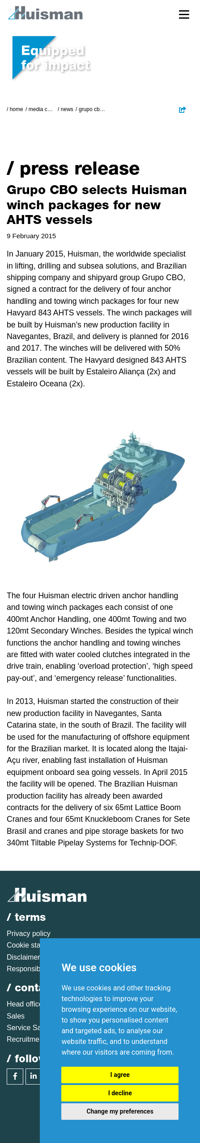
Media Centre (42, 109)
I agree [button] (120, 1074)
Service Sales (29, 1027)
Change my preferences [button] (120, 1111)
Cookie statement (35, 945)
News (67, 109)
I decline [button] (120, 1093)
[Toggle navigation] (184, 14)
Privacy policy (29, 933)
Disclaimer (23, 957)
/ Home (15, 109)
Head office (25, 1004)
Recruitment (26, 1039)
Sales (16, 1016)
